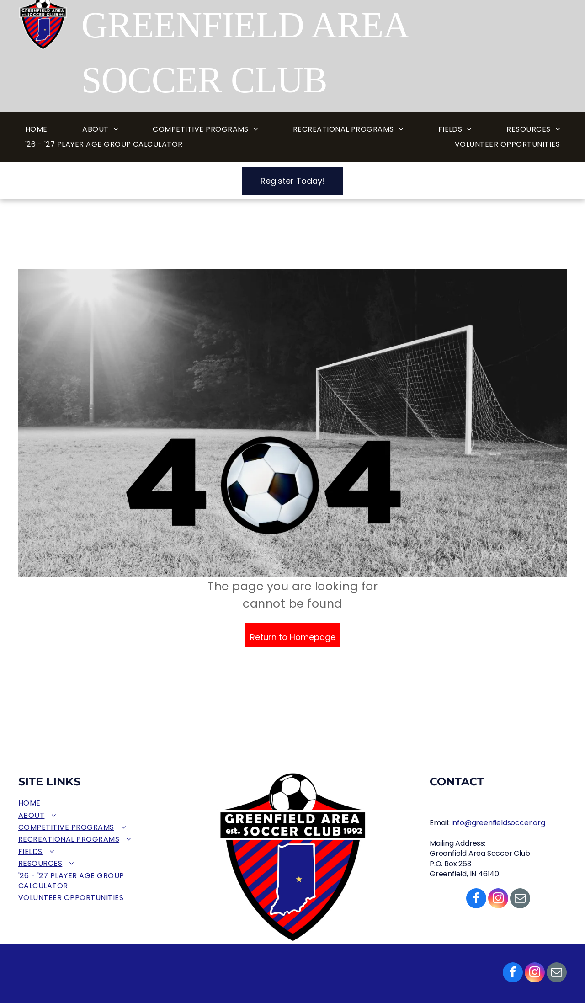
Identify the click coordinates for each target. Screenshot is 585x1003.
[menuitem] (36, 129)
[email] (557, 973)
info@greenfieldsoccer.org (498, 822)
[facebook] (513, 973)
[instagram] (535, 973)
